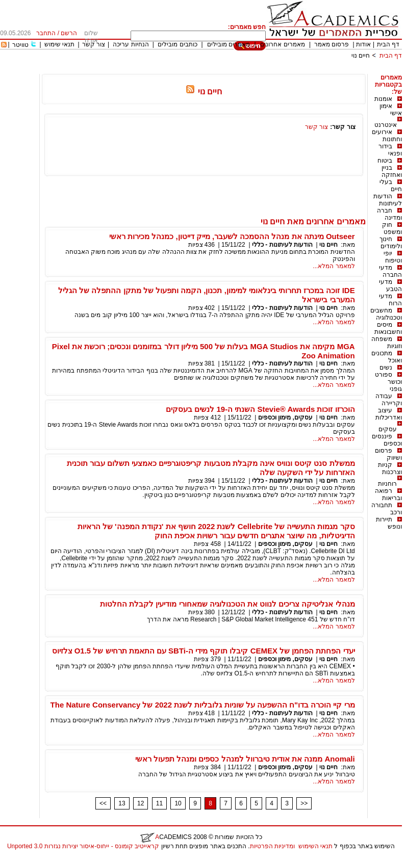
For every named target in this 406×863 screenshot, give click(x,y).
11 (159, 803)
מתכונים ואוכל (386, 357)
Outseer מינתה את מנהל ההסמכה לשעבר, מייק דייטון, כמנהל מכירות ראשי (232, 236)
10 (177, 803)
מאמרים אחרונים (282, 44)
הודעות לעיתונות (387, 200)
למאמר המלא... (333, 266)
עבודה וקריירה (388, 400)
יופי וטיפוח (393, 257)
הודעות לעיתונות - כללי (282, 244)
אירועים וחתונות (387, 135)
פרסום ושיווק (388, 454)
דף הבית (388, 44)
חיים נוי (360, 55)
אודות (363, 44)
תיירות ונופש (389, 523)
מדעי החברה (390, 271)
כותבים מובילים (177, 44)
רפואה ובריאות (388, 494)
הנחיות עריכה (130, 44)
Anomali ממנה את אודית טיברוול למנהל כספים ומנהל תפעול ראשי (245, 758)
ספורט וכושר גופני (388, 382)
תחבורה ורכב (386, 509)
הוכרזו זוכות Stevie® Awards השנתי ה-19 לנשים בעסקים (260, 409)
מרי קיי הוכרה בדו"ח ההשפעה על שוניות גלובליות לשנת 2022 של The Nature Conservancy (202, 704)
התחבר (46, 33)
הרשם (69, 33)
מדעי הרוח (390, 300)
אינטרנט (385, 124)
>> (304, 803)
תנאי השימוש (315, 846)
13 (121, 803)
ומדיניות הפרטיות (272, 846)
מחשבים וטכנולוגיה (386, 314)
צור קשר (93, 44)
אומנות (383, 98)
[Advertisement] (216, 70)
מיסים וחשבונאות (388, 328)
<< (103, 803)
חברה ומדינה (389, 214)
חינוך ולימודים (390, 243)
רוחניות (387, 483)
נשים (385, 367)
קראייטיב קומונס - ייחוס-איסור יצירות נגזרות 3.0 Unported (83, 846)
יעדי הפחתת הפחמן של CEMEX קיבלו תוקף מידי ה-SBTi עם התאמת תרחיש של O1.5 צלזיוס (203, 650)
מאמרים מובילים (228, 44)
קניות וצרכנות (390, 468)
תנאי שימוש (59, 44)
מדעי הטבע (390, 285)
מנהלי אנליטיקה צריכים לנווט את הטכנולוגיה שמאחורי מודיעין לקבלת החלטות (227, 603)
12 (140, 803)
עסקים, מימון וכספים (285, 417)
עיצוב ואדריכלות (388, 414)
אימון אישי (390, 109)
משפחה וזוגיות (386, 342)
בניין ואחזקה (392, 171)
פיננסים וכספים (387, 440)
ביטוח (384, 160)
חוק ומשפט (392, 228)
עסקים (387, 429)
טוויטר (20, 44)
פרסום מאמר (331, 44)
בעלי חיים (390, 185)
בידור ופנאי (390, 150)
